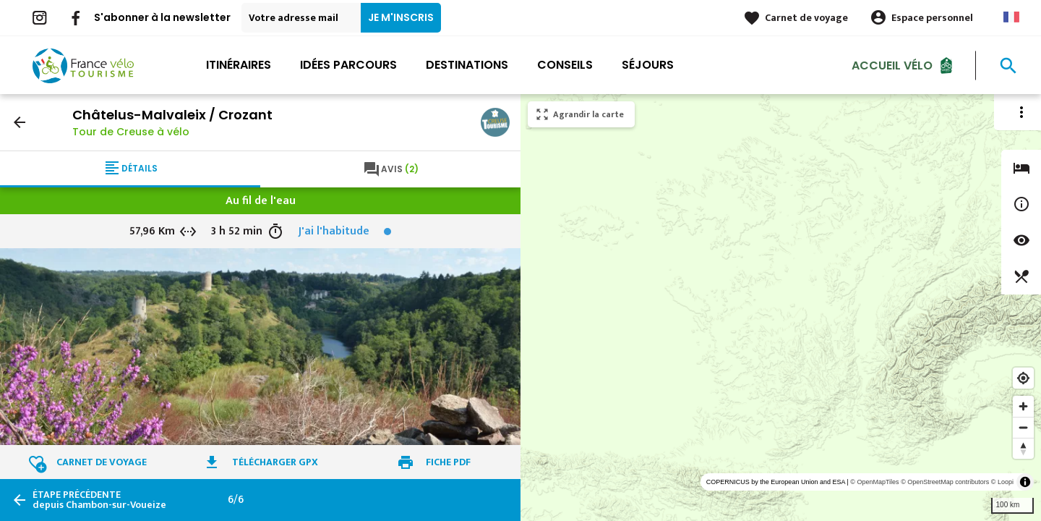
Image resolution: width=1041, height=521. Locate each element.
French (1011, 17)
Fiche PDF (448, 462)
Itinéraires (238, 64)
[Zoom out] (1023, 427)
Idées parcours (348, 64)
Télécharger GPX (275, 462)
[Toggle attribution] (1025, 482)
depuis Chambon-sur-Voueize (99, 500)
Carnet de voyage (806, 17)
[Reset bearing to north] (1023, 448)
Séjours (648, 64)
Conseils (565, 64)
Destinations (467, 64)
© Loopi (1002, 482)
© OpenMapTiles (874, 482)
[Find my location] (1023, 378)
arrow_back (19, 122)
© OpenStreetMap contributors (945, 482)
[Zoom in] (1023, 406)
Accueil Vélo (892, 64)
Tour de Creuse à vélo (130, 131)
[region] (780, 307)
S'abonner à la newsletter (162, 17)
